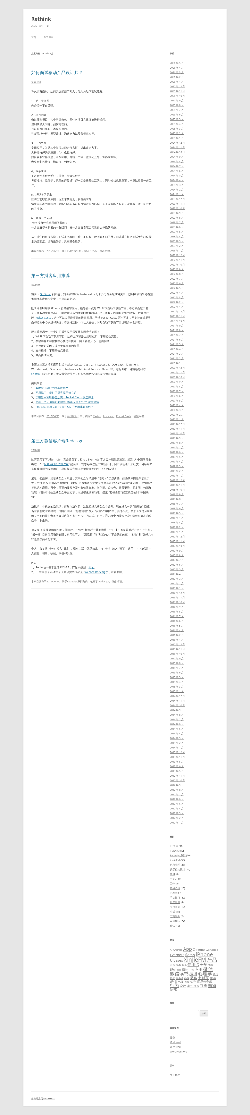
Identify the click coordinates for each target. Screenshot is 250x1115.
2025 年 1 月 (177, 138)
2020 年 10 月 (177, 377)
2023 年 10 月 (177, 208)
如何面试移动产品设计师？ (57, 72)
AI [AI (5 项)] (171, 949)
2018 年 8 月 (177, 499)
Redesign (103, 581)
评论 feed (175, 1047)
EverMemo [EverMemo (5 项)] (211, 949)
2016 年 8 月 (177, 611)
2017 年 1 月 (177, 588)
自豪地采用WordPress (43, 1098)
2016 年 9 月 (177, 607)
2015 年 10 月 (177, 653)
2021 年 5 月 (177, 344)
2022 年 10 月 (177, 264)
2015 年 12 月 (177, 644)
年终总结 (175, 888)
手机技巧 (72, 416)
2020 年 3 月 (177, 410)
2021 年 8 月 (177, 330)
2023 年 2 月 (177, 246)
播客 (136, 416)
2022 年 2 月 (177, 302)
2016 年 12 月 (177, 593)
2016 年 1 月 (177, 639)
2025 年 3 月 (177, 128)
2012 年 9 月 (177, 785)
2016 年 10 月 (177, 602)
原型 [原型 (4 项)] (179, 970)
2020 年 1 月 (177, 419)
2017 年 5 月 (177, 569)
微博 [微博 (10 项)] (193, 973)
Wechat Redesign (96, 572)
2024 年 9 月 (177, 156)
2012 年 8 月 (177, 789)
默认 (172, 925)
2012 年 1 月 (177, 822)
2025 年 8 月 (177, 105)
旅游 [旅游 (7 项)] (213, 978)
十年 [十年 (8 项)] (203, 964)
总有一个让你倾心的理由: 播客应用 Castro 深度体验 (67, 402)
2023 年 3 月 (177, 241)
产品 (94, 251)
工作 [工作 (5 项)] (191, 970)
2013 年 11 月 (177, 757)
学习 (172, 874)
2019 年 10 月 (177, 433)
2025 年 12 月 (177, 86)
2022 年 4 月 (177, 292)
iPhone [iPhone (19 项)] (204, 954)
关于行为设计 (177, 869)
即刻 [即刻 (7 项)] (173, 969)
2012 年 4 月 (177, 808)
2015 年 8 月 (177, 663)
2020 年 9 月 (177, 382)
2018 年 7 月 (177, 503)
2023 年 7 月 (177, 222)
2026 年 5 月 (177, 63)
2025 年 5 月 (177, 119)
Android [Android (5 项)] (177, 949)
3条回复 (35, 285)
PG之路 (174, 846)
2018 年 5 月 (177, 513)
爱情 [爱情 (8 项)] (173, 981)
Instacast (108, 416)
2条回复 (35, 450)
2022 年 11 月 (177, 260)
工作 (172, 883)
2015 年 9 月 (177, 658)
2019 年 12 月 (177, 424)
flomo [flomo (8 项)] (190, 954)
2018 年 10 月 (177, 489)
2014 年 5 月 (177, 729)
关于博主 (48, 37)
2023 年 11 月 (177, 203)
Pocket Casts (43, 317)
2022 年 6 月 (177, 283)
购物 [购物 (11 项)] (212, 985)
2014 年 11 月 (177, 700)
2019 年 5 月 (177, 457)
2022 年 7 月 (177, 278)
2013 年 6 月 (177, 766)
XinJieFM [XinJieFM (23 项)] (195, 959)
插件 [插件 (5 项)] (186, 978)
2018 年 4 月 (177, 517)
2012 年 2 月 (177, 818)
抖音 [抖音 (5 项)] (172, 978)
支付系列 (175, 907)
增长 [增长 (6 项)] (185, 970)
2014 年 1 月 (177, 747)
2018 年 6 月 (177, 508)
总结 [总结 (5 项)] (215, 974)
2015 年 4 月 (177, 682)
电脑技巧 (175, 921)
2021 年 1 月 (177, 363)
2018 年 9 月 (177, 494)
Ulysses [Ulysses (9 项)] (176, 960)
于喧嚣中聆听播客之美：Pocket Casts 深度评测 (65, 397)
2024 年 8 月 (177, 161)
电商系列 (175, 916)
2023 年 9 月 (177, 213)
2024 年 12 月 (177, 142)
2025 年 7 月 (177, 110)
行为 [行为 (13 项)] (174, 985)
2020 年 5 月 (177, 400)
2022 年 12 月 (177, 255)
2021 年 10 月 (177, 321)
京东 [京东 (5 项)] (172, 965)
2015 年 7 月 (177, 668)
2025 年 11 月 (177, 91)
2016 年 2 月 (177, 635)
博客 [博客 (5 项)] (210, 965)
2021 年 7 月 (177, 335)
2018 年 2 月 (177, 527)
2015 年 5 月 (177, 677)
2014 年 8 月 (177, 714)
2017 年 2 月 (177, 583)
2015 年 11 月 (177, 649)
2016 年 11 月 (177, 597)
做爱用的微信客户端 (56, 464)
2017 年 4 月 (177, 574)
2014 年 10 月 (177, 705)
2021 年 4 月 (177, 349)
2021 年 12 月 (177, 311)
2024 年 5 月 (177, 175)
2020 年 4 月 (177, 405)
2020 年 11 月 (177, 372)
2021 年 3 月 (177, 353)
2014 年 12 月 (177, 696)
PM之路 (71, 251)
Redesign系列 (75, 581)
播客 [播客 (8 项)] (193, 978)
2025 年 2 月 (177, 133)
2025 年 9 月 (177, 100)
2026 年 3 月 (177, 72)
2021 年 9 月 (177, 325)
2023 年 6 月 (177, 227)
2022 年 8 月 (177, 274)
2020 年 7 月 (177, 391)
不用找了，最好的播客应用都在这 (56, 392)
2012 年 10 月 (177, 780)
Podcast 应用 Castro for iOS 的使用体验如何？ (65, 407)
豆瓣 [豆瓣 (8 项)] (203, 985)
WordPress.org (178, 1051)
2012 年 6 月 (177, 799)
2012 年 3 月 (177, 813)
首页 (33, 37)
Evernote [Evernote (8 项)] (177, 954)
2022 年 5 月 (177, 288)
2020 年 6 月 (177, 396)
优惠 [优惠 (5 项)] (178, 965)
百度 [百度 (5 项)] (186, 982)
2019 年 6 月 (177, 452)
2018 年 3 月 (177, 522)
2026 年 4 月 (177, 67)
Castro (35, 374)
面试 (101, 251)
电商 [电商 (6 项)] (181, 982)
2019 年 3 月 (177, 466)
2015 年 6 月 (177, 672)
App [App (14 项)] (187, 949)
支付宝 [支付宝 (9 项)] (203, 977)
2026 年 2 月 (177, 77)
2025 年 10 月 (177, 95)
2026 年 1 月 (177, 81)
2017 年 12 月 (177, 536)
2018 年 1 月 (177, 532)
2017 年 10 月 (177, 546)
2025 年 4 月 (177, 124)
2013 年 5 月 (177, 771)
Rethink (41, 18)
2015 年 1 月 (177, 691)
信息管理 (175, 864)
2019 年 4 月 (177, 461)
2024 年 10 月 (177, 152)
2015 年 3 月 (177, 686)
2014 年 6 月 (177, 724)
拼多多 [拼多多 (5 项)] (179, 978)
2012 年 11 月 (177, 775)
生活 (172, 911)
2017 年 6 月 (177, 564)
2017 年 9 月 (177, 550)
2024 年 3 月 (177, 185)
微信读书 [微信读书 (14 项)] (179, 973)
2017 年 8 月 (177, 555)
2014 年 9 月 (177, 710)
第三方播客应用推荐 (50, 275)
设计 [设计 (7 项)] (183, 986)
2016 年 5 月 (177, 625)
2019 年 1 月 (177, 475)
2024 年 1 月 (177, 194)
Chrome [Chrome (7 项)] (199, 949)
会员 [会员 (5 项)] (184, 965)
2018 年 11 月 (177, 485)
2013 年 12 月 (177, 752)
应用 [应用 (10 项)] (198, 969)
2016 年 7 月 (177, 616)
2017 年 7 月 (177, 560)
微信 (114, 581)
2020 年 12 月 (177, 367)
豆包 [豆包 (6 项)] (196, 986)
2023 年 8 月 (177, 217)
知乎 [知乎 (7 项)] (193, 981)
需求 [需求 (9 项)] (173, 989)
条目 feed (175, 1042)
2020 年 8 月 (177, 386)
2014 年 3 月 (177, 738)
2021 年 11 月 (177, 316)
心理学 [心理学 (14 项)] (205, 973)
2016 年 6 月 (177, 621)
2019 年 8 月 (177, 442)
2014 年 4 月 (177, 733)
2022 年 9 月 (177, 269)
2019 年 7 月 (177, 447)
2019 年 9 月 (177, 438)
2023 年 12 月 (177, 199)
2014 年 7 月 (177, 719)
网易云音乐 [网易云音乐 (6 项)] (204, 982)
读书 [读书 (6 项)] (190, 986)
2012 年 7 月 (177, 794)
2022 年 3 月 (177, 297)
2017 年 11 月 (177, 541)
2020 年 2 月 (177, 414)
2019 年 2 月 (177, 471)
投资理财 (175, 902)
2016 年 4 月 (177, 630)
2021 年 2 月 (177, 358)
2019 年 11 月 (177, 428)
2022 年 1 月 (177, 306)
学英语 (174, 879)
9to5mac (45, 294)
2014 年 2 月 (177, 743)
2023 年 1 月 (177, 250)
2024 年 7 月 (177, 166)
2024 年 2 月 (177, 189)
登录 (172, 1037)
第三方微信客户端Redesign (57, 440)
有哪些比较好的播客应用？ (52, 388)
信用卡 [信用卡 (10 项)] (193, 964)
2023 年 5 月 (177, 231)
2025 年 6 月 (177, 114)
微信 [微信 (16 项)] (208, 969)
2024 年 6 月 (177, 171)
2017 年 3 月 (177, 578)
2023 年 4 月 (177, 236)
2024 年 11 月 (177, 147)
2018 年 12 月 (177, 480)
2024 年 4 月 (177, 180)
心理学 (174, 893)
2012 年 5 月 (177, 804)
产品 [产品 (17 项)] (212, 959)
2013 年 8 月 (177, 761)
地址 (91, 567)
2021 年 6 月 (177, 339)
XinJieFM (175, 860)
